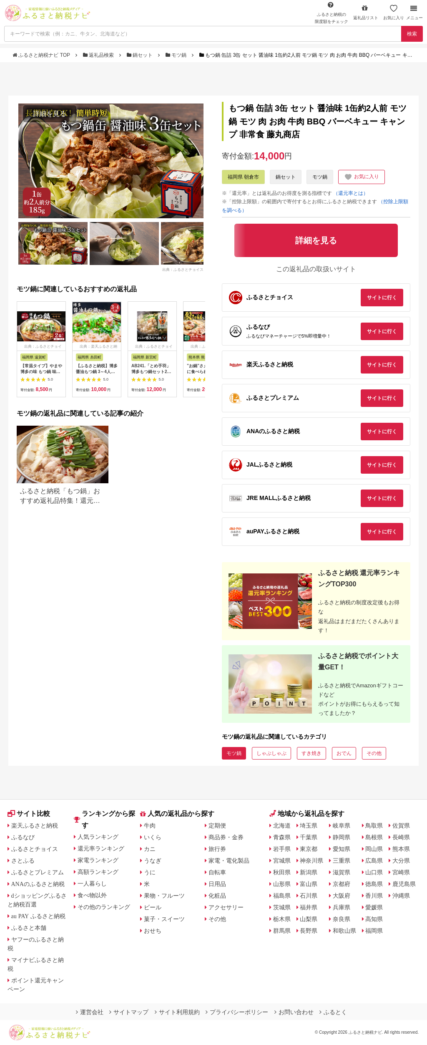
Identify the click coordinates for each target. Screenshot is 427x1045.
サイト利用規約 (177, 1012)
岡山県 (374, 849)
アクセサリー (226, 907)
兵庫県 (341, 907)
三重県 (341, 860)
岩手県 (282, 849)
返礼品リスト (365, 12)
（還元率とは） (350, 193)
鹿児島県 (404, 884)
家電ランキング (98, 860)
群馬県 (282, 931)
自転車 (217, 872)
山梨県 (308, 919)
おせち (152, 931)
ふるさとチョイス (34, 849)
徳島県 (374, 884)
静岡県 (341, 837)
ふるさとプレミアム (37, 872)
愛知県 (341, 849)
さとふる (23, 860)
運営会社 (89, 1012)
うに (150, 872)
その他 (374, 753)
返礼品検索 (99, 55)
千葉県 (308, 837)
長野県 (308, 931)
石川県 (308, 896)
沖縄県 (401, 896)
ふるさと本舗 (28, 928)
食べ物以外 (92, 895)
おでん (344, 753)
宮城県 (282, 860)
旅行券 (217, 849)
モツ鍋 (177, 55)
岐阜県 (341, 825)
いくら (152, 837)
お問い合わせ (294, 1012)
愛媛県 (374, 907)
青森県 (282, 837)
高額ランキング (98, 872)
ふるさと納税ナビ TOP (42, 55)
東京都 (308, 849)
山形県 (282, 884)
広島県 (374, 860)
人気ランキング (98, 837)
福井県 (308, 907)
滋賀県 (341, 872)
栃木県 (282, 919)
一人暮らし (92, 883)
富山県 (308, 884)
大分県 (401, 860)
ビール (152, 907)
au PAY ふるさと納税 (38, 916)
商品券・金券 (226, 837)
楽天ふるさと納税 (34, 825)
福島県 (282, 896)
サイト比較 (29, 813)
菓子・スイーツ (164, 919)
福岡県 (374, 931)
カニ (150, 849)
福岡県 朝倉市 (243, 177)
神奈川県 (311, 860)
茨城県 (282, 907)
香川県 (374, 896)
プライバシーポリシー (237, 1012)
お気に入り (393, 12)
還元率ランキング (101, 848)
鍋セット (140, 55)
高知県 (374, 919)
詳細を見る (49, 113)
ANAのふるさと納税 (38, 884)
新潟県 (308, 872)
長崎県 (401, 837)
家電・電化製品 (228, 860)
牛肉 (150, 825)
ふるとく (333, 1012)
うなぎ (152, 860)
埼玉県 (308, 825)
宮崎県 (401, 872)
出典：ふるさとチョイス (182, 270)
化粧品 (217, 896)
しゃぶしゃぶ (271, 753)
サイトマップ (128, 1012)
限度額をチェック (331, 12)
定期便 (217, 825)
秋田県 (282, 872)
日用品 (217, 884)
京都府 (341, 884)
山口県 (374, 872)
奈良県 (341, 919)
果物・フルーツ (164, 896)
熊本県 (401, 849)
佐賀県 (401, 825)
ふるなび (23, 837)
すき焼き (311, 753)
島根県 (374, 837)
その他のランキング (104, 907)
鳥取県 (374, 825)
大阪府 (341, 896)
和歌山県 (344, 931)
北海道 (282, 825)
